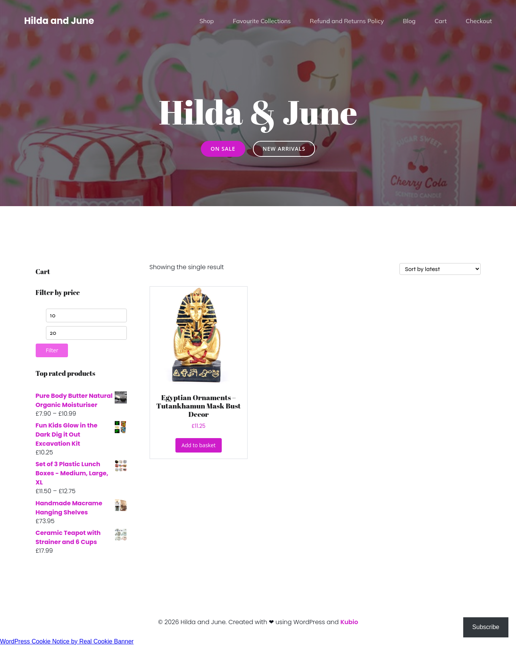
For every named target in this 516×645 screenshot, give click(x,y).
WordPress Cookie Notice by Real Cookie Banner (67, 641)
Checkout (479, 21)
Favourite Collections (262, 21)
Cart (440, 21)
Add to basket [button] (198, 445)
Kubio (349, 622)
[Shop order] (440, 269)
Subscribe (485, 627)
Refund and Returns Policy (347, 21)
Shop (206, 21)
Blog (409, 21)
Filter (52, 350)
